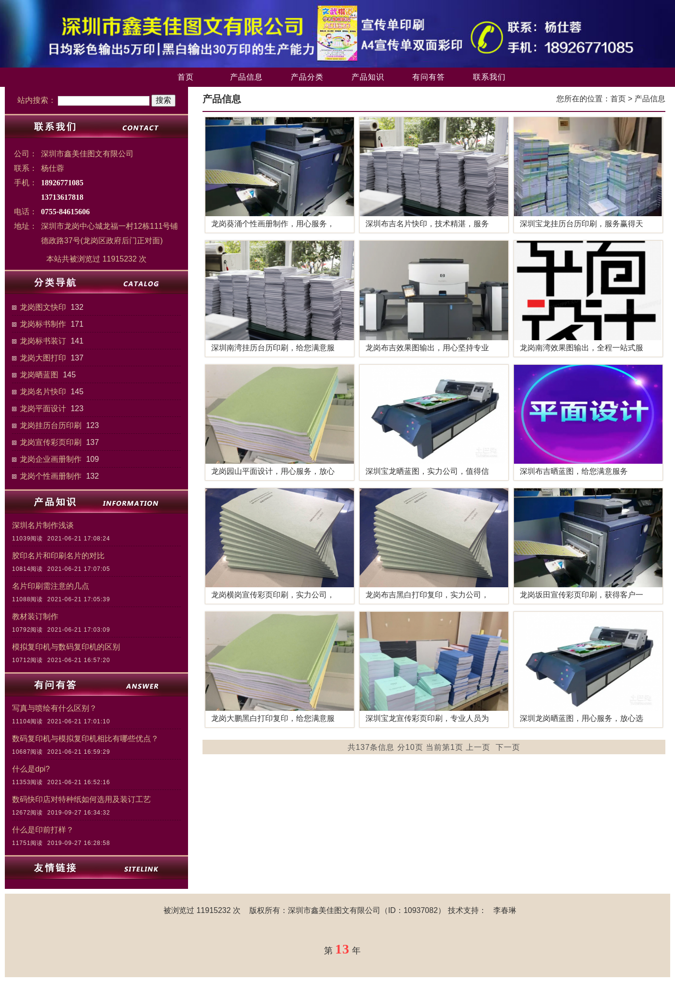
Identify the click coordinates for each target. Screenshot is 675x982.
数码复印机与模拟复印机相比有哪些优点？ (85, 738)
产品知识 (367, 77)
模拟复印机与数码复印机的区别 (66, 647)
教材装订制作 (35, 616)
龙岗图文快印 (43, 307)
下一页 (508, 747)
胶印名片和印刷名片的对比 (58, 556)
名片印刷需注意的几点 (50, 586)
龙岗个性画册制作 (50, 476)
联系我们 (489, 77)
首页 (185, 77)
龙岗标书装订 (43, 341)
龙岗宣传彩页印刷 (50, 442)
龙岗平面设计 (43, 408)
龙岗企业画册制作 (50, 459)
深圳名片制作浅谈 (43, 525)
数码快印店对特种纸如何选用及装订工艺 (81, 799)
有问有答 (428, 77)
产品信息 (246, 77)
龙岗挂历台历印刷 (50, 425)
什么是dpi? (31, 769)
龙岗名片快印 (43, 391)
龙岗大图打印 (43, 358)
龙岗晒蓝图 (39, 375)
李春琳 (504, 910)
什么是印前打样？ (43, 830)
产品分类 (307, 77)
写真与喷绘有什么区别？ (54, 708)
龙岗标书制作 (43, 324)
